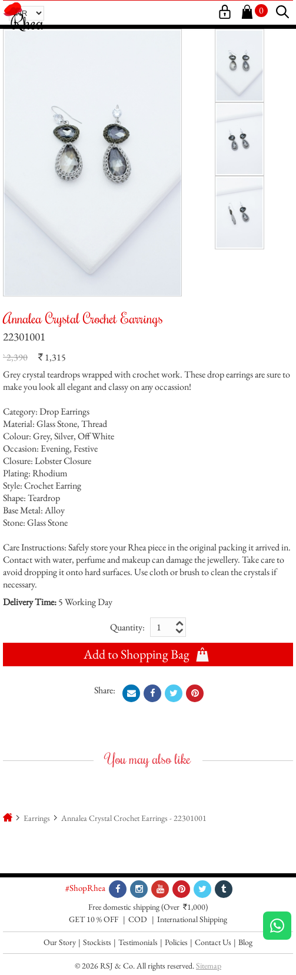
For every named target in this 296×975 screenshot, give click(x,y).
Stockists (97, 942)
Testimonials (138, 942)
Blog (245, 942)
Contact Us (213, 942)
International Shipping (192, 919)
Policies (176, 942)
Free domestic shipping (123, 906)
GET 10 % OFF (93, 919)
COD (137, 919)
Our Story (60, 942)
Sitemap (208, 965)
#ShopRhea (85, 887)
